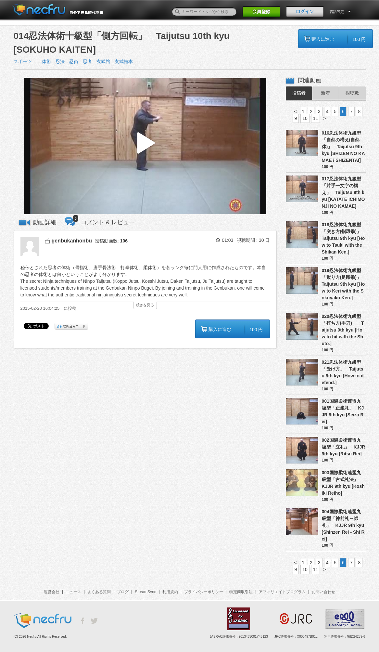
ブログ (123, 592)
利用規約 (170, 592)
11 (315, 118)
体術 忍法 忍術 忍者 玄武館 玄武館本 (87, 61)
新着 (325, 93)
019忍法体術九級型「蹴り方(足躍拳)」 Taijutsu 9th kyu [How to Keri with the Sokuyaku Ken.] (344, 284)
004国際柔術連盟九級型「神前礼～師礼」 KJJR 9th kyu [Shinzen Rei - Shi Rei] (343, 525)
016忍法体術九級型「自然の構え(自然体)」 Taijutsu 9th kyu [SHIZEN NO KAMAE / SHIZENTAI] (343, 146)
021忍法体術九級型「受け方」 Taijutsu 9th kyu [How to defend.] (343, 372)
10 (305, 118)
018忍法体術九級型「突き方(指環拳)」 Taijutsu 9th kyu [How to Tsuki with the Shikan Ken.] (344, 238)
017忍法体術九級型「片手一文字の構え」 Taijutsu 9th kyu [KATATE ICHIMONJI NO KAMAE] (343, 192)
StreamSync (145, 592)
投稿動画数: (111, 240)
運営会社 (51, 592)
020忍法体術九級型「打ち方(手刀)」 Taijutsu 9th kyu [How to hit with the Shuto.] (343, 330)
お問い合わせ (323, 592)
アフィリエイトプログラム (282, 592)
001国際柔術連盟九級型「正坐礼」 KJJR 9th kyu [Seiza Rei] (343, 411)
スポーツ (23, 61)
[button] (145, 146)
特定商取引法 (241, 592)
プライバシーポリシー (203, 592)
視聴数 (352, 93)
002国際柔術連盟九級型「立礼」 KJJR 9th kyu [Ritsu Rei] (343, 446)
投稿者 (299, 93)
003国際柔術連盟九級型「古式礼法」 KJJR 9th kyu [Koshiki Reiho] (343, 483)
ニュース (73, 592)
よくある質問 (99, 592)
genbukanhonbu (72, 240)
